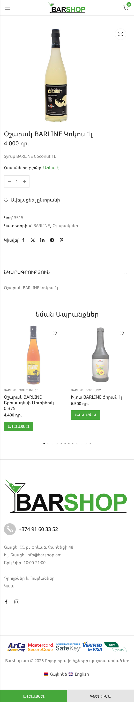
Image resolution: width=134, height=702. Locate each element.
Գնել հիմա (100, 696)
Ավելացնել (33, 696)
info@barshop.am (44, 555)
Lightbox (120, 34)
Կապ (9, 586)
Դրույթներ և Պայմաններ (29, 578)
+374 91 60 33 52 (38, 529)
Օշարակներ (65, 225)
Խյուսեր (93, 390)
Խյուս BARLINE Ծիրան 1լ (96, 397)
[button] (44, 443)
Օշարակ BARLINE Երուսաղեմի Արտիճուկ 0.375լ (29, 402)
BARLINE (41, 225)
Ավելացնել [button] (18, 426)
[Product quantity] (17, 181)
